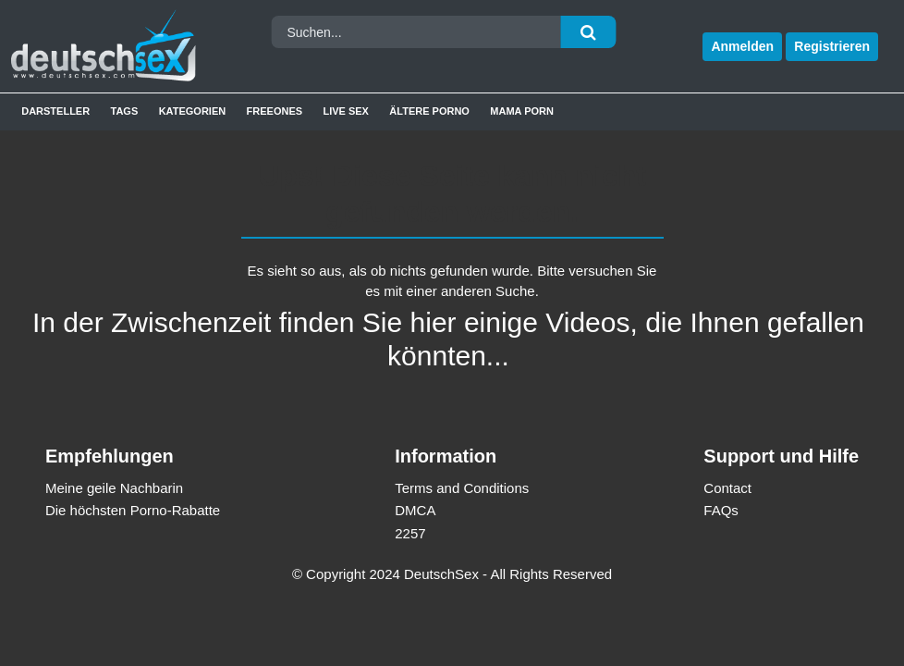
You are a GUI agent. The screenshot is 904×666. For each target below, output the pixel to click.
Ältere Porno (429, 111)
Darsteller (55, 111)
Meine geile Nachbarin (114, 488)
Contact (727, 488)
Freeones (275, 111)
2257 (410, 533)
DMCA (415, 510)
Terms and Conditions (462, 488)
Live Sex (346, 111)
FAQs (721, 510)
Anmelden (742, 46)
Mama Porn (522, 111)
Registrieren (832, 46)
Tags (125, 111)
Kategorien (192, 111)
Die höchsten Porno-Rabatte (132, 510)
